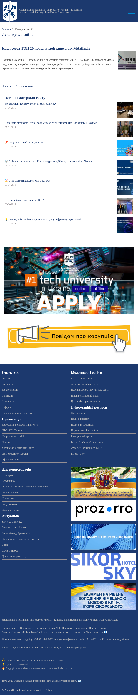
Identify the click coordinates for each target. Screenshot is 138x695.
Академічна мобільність (84, 384)
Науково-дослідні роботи (85, 430)
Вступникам (8, 481)
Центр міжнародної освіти (85, 401)
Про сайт (67, 628)
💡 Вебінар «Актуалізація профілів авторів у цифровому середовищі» (43, 219)
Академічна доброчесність (16, 533)
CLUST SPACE (10, 550)
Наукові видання (80, 418)
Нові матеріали (97, 628)
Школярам (8, 475)
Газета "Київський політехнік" (87, 442)
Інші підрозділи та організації (18, 413)
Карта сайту (80, 628)
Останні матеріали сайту (24, 98)
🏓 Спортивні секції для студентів (24, 142)
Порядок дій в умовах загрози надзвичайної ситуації (35, 660)
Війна (5, 544)
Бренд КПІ (54, 628)
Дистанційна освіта (81, 378)
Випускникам (9, 504)
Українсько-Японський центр (18, 448)
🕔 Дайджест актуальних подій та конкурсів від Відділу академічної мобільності (49, 161)
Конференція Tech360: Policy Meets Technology (30, 103)
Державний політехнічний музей (20, 424)
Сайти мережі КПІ (81, 413)
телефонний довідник (117, 639)
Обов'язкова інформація (33, 628)
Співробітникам (10, 510)
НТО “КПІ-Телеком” (13, 430)
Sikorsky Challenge (12, 521)
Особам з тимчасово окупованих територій (25, 486)
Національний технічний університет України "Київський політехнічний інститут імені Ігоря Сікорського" (50, 11)
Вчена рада (8, 384)
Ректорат (6, 378)
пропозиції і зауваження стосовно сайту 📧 (57, 680)
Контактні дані (10, 628)
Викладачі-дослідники (14, 527)
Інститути (7, 395)
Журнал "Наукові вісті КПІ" (86, 448)
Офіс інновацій (10, 459)
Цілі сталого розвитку (14, 556)
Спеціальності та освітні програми (21, 539)
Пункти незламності (17, 664)
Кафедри (6, 407)
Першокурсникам (11, 492)
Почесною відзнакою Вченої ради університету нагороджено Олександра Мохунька (51, 123)
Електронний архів (81, 436)
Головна (6, 29)
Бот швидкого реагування (73, 647)
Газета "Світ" (78, 453)
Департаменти (10, 389)
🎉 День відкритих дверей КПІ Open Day (27, 180)
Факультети (8, 401)
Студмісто (7, 442)
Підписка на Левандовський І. (18, 86)
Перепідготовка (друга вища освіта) (90, 389)
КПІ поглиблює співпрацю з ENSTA (25, 200)
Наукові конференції (82, 424)
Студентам (8, 498)
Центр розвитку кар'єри (15, 453)
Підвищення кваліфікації (85, 395)
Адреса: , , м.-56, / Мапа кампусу (52, 632)
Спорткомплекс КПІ (13, 436)
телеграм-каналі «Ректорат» (56, 668)
